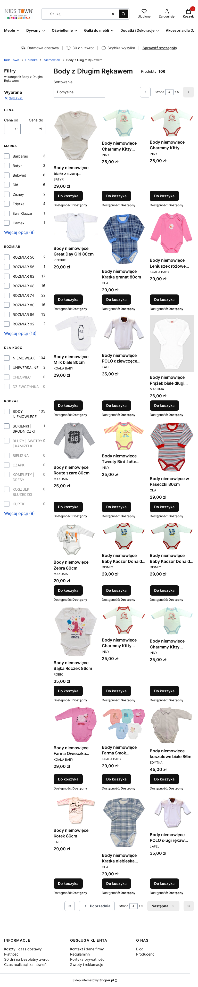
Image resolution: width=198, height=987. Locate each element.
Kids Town (11, 60)
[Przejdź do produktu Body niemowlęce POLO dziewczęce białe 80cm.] (124, 332)
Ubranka (31, 60)
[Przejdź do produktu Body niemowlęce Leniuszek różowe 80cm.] (172, 233)
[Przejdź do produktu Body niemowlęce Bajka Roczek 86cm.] (76, 632)
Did (15, 185)
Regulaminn (80, 954)
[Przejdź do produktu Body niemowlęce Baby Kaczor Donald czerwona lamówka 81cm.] (124, 536)
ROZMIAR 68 (24, 286)
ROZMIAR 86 (24, 314)
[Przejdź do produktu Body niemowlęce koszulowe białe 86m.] (172, 726)
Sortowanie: (63, 82)
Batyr (17, 165)
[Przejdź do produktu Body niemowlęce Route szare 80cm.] (76, 441)
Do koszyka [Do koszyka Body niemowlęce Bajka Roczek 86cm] (68, 690)
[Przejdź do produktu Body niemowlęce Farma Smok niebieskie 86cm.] (124, 724)
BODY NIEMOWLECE (25, 414)
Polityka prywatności (87, 959)
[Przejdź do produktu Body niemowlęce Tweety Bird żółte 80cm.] (124, 436)
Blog (140, 949)
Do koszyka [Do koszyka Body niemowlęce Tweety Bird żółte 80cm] (116, 507)
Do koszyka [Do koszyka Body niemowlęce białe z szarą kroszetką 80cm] (68, 196)
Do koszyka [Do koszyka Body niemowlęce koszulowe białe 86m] (164, 779)
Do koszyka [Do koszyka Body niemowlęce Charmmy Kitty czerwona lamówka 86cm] (116, 690)
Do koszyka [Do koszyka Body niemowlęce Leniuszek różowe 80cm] (164, 299)
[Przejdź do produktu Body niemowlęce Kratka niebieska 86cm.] (124, 822)
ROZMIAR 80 (24, 305)
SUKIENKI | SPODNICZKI (24, 428)
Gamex (18, 223)
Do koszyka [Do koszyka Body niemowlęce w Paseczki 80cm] (164, 507)
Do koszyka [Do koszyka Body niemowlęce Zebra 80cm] (68, 590)
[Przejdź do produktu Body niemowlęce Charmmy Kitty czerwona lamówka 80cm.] (172, 122)
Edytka (18, 204)
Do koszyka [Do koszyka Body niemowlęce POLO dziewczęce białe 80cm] (116, 405)
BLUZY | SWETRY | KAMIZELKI (27, 443)
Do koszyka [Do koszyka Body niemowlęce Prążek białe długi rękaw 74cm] (164, 405)
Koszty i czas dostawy (23, 949)
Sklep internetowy (93, 980)
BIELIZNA (21, 455)
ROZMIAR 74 (23, 295)
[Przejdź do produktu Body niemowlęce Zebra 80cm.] (76, 539)
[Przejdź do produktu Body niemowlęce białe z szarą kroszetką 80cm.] (76, 135)
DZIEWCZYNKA (26, 386)
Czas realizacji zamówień (25, 964)
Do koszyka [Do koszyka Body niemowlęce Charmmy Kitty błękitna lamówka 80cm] (116, 196)
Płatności (11, 954)
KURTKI (19, 504)
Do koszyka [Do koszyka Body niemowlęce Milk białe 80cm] (68, 405)
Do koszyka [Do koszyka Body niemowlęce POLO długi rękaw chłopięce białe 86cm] (164, 883)
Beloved (19, 175)
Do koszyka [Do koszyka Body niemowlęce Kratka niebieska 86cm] (116, 883)
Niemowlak (52, 60)
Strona (159, 92)
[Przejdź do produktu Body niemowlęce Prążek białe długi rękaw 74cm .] (172, 343)
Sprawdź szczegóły (160, 48)
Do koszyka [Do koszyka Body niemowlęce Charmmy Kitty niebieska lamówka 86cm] (164, 690)
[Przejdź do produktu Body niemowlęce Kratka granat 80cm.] (124, 238)
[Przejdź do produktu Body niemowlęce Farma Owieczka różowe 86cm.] (76, 724)
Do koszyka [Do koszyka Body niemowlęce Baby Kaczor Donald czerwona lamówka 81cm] (116, 590)
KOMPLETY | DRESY (23, 477)
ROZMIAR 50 (24, 257)
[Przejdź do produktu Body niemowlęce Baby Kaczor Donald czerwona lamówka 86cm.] (172, 536)
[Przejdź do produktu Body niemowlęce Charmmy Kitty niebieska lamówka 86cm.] (172, 621)
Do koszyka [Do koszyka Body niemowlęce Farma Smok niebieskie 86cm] (116, 779)
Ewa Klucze (22, 213)
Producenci (145, 954)
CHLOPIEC (22, 377)
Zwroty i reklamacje (86, 964)
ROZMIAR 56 (24, 267)
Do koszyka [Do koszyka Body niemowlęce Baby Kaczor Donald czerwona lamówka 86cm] (164, 590)
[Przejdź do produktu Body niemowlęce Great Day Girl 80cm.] (76, 227)
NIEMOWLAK (24, 358)
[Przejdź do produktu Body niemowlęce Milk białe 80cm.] (76, 333)
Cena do (36, 120)
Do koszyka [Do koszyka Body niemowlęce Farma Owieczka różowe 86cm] (68, 779)
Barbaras (20, 156)
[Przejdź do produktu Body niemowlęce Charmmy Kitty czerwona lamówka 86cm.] (124, 620)
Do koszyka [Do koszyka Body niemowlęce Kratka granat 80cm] (116, 299)
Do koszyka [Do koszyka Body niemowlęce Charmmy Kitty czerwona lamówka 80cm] (164, 196)
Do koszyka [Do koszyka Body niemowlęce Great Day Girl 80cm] (68, 299)
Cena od (11, 120)
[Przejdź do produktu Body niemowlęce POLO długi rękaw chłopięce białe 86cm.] (172, 812)
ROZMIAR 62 (23, 276)
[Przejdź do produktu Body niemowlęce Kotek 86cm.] (76, 809)
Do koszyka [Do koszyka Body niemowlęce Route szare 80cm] (68, 507)
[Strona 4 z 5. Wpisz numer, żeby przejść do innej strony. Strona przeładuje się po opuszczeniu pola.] (169, 92)
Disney (18, 194)
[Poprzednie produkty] (97, 906)
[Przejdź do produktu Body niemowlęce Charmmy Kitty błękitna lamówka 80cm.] (124, 123)
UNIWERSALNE (25, 367)
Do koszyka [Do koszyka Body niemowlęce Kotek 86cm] (68, 883)
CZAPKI (19, 465)
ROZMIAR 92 (23, 324)
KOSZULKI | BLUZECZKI (23, 492)
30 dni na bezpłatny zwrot (26, 959)
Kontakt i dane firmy (87, 949)
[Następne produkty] (163, 906)
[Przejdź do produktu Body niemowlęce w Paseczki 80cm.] (172, 447)
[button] (123, 14)
